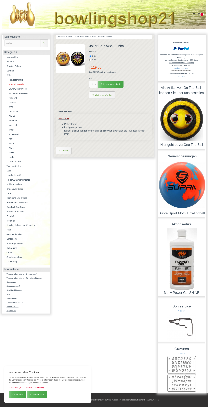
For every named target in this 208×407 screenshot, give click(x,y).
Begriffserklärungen (14, 290)
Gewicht (92, 51)
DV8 (11, 107)
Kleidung (10, 220)
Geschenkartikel (14, 234)
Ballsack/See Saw (15, 211)
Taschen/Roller (13, 166)
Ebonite (12, 116)
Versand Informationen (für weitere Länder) (24, 278)
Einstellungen (15, 387)
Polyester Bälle (16, 80)
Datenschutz (11, 299)
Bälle (8, 75)
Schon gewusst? (13, 286)
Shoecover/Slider (14, 189)
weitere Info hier (181, 68)
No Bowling (11, 261)
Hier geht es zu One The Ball (181, 145)
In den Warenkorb (110, 84)
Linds (11, 157)
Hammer (13, 120)
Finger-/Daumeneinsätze (18, 180)
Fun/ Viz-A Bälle (16, 84)
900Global (13, 134)
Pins (8, 229)
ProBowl (13, 98)
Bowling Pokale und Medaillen (20, 225)
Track (11, 129)
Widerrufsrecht (12, 307)
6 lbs (93, 56)
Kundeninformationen (15, 303)
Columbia (13, 111)
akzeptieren (37, 395)
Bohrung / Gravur (14, 243)
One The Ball (15, 161)
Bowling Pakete (13, 66)
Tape (8, 193)
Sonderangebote (14, 257)
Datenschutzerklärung (34, 387)
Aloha (11, 148)
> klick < (181, 311)
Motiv (11, 152)
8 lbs (93, 60)
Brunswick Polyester (18, 89)
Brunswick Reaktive (18, 93)
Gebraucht (11, 248)
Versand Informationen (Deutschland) (22, 274)
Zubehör (10, 216)
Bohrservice (11, 282)
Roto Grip (13, 125)
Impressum (11, 311)
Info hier (181, 76)
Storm (11, 143)
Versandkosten (110, 72)
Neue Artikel (12, 57)
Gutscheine (11, 239)
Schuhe (10, 70)
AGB (8, 294)
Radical (12, 102)
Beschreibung (66, 111)
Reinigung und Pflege (16, 198)
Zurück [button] (63, 150)
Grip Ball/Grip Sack (15, 207)
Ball (90, 78)
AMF (11, 139)
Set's (8, 170)
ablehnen (17, 395)
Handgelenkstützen (15, 175)
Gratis (9, 252)
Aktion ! (10, 61)
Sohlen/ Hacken (14, 184)
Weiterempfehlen (102, 95)
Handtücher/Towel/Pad (17, 202)
